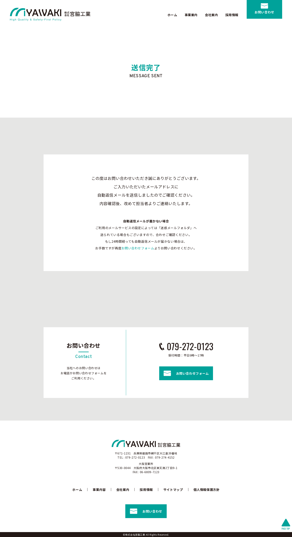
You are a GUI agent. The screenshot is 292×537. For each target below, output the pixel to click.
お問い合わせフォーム (137, 248)
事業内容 (99, 489)
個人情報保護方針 (206, 489)
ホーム (172, 14)
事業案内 (191, 14)
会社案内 (211, 14)
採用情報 (232, 14)
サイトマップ (173, 489)
